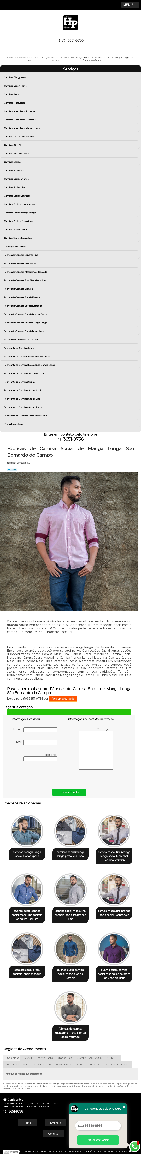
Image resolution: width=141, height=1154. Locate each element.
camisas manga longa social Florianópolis (27, 853)
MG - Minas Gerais (17, 1060)
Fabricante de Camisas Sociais (20, 381)
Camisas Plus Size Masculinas (19, 136)
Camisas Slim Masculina (17, 153)
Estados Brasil (65, 1054)
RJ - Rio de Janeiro (60, 1060)
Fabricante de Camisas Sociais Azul (22, 390)
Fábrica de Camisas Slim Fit (18, 288)
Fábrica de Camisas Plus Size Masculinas (25, 280)
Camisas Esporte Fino (15, 85)
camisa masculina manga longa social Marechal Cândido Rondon (114, 855)
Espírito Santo (44, 1054)
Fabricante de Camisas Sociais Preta (23, 407)
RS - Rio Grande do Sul (88, 1060)
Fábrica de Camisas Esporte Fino (21, 255)
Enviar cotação (69, 792)
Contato (53, 1130)
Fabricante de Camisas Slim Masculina (24, 373)
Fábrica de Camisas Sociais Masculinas (24, 331)
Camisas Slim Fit (13, 145)
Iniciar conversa (98, 1140)
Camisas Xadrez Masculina (18, 238)
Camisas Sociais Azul (15, 170)
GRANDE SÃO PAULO (89, 1054)
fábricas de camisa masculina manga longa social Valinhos (70, 1029)
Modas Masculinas (13, 424)
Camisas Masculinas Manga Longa (22, 128)
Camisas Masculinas (15, 102)
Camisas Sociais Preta (15, 229)
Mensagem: (96, 748)
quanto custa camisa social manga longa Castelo (70, 971)
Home (27, 1119)
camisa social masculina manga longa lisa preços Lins (70, 913)
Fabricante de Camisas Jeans (19, 348)
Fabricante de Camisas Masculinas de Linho (27, 356)
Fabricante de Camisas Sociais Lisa (22, 398)
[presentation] (35, 774)
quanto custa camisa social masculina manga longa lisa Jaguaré (27, 913)
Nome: (35, 729)
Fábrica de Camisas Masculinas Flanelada (26, 271)
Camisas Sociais (12, 162)
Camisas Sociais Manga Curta (20, 204)
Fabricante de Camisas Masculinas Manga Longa (30, 365)
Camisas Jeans (12, 94)
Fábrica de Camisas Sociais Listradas (23, 305)
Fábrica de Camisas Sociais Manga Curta (25, 314)
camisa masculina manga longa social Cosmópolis (114, 911)
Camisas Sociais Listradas (17, 195)
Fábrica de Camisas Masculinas (20, 263)
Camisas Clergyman (15, 77)
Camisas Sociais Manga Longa (20, 212)
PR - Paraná (38, 1060)
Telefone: (40, 757)
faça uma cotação (63, 698)
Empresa (55, 1119)
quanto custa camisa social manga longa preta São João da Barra (114, 971)
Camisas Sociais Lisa (15, 187)
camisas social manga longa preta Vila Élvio (70, 853)
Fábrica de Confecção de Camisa (21, 339)
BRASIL (28, 1054)
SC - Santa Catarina (117, 1060)
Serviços (70, 69)
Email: (35, 742)
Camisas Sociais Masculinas (18, 221)
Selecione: (13, 1054)
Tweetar (12, 469)
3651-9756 (75, 40)
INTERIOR (111, 1054)
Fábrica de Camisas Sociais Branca (22, 297)
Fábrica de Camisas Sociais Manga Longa (26, 322)
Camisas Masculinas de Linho (19, 111)
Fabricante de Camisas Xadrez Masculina (25, 415)
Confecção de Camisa (15, 246)
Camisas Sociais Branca (16, 178)
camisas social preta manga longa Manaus (27, 969)
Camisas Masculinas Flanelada (20, 119)
